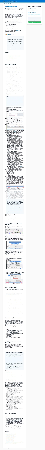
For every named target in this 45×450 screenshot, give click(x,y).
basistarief (21, 166)
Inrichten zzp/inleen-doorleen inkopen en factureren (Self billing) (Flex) (34, 10)
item (8, 197)
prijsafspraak (18, 30)
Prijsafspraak (9, 34)
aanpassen (17, 326)
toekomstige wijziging (9, 294)
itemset (16, 19)
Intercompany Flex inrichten (32, 8)
